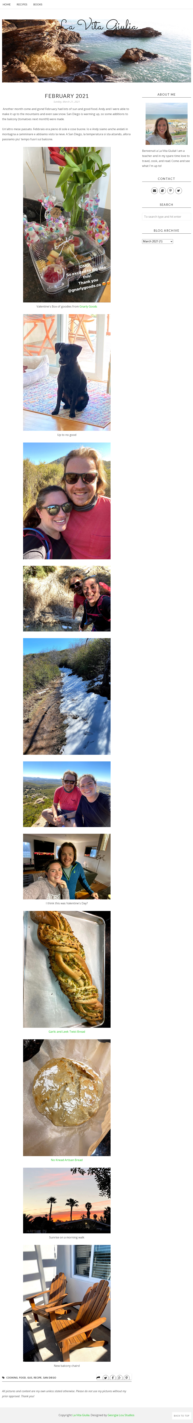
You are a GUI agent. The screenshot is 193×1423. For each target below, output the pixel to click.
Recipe (38, 1377)
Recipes (22, 4)
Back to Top (182, 1415)
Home (7, 4)
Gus (29, 1377)
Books (37, 4)
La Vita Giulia (96, 26)
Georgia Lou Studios (121, 1415)
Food (22, 1377)
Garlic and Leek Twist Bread (67, 1032)
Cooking (12, 1377)
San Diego (49, 1377)
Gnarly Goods (88, 306)
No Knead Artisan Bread (67, 1160)
